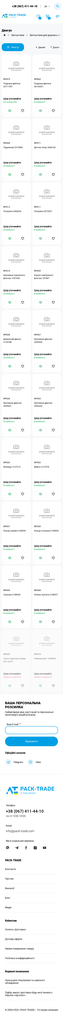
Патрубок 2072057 (43, 211)
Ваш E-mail (12, 724)
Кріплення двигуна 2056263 (43, 404)
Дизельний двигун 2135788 (12, 340)
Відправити (31, 741)
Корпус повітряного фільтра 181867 (43, 276)
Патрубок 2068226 (12, 211)
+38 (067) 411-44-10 (24, 6)
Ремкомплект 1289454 (45, 658)
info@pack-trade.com (20, 831)
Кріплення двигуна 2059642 (43, 340)
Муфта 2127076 (41, 467)
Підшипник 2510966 (13, 147)
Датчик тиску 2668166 (45, 147)
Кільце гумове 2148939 (14, 531)
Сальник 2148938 (11, 595)
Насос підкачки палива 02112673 (14, 660)
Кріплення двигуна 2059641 (12, 404)
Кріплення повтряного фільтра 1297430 (14, 276)
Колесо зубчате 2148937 (46, 595)
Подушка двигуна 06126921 (42, 85)
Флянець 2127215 (11, 467)
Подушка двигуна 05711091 (11, 85)
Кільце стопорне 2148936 (46, 531)
